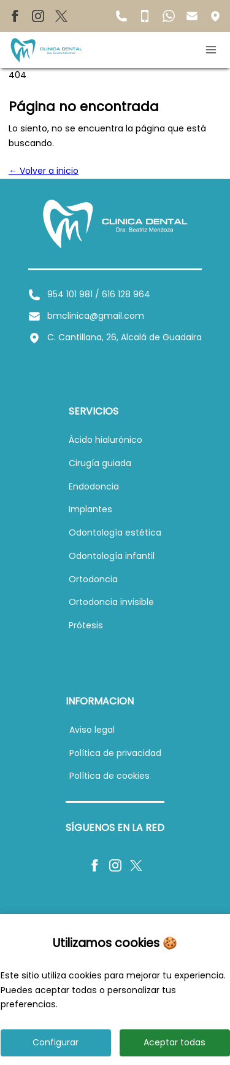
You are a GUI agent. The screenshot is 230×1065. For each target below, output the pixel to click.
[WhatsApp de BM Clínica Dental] (169, 15)
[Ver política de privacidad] (115, 753)
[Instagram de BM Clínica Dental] (38, 16)
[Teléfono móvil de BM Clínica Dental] (145, 15)
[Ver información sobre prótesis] (86, 625)
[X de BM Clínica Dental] (61, 16)
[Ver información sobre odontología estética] (115, 532)
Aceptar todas (174, 1042)
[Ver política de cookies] (109, 776)
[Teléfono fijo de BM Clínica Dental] (121, 15)
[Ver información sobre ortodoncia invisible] (111, 602)
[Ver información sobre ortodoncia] (93, 579)
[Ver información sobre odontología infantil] (112, 556)
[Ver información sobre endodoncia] (94, 486)
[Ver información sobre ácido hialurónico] (105, 440)
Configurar (56, 1042)
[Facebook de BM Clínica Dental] (15, 16)
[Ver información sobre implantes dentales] (90, 509)
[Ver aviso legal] (92, 730)
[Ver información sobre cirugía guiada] (100, 463)
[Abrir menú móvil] (213, 50)
